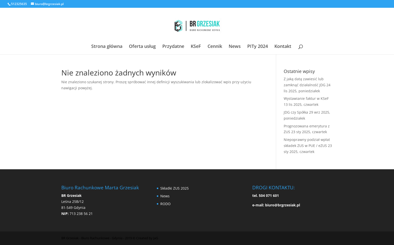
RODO (165, 203)
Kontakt (282, 46)
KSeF (196, 46)
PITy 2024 (257, 46)
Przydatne (173, 46)
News (235, 46)
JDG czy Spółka (296, 112)
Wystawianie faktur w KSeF (306, 98)
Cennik (215, 46)
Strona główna (106, 46)
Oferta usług (142, 46)
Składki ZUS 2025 (174, 188)
